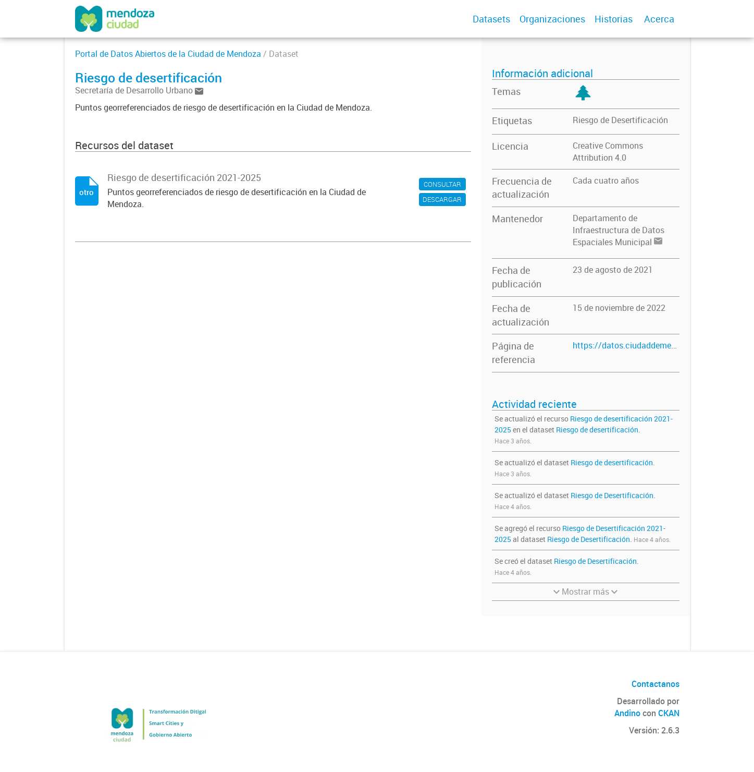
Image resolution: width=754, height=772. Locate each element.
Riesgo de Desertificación (620, 120)
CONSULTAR (442, 184)
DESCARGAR (442, 199)
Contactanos (655, 684)
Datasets (491, 19)
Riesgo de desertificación (597, 430)
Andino (627, 713)
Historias (614, 19)
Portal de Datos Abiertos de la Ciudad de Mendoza (168, 53)
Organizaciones (552, 19)
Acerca (659, 19)
